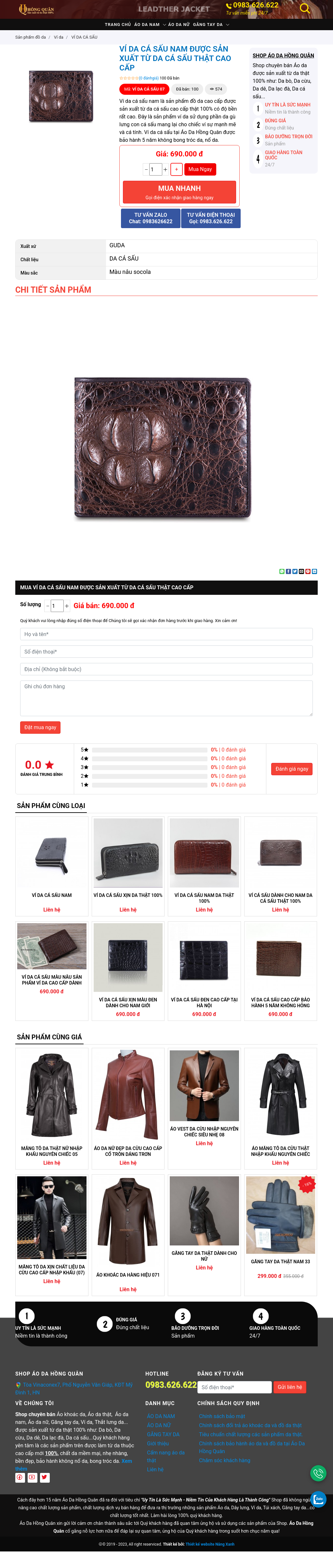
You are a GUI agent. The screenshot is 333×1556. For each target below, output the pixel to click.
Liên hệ (155, 1474)
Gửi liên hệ (290, 1392)
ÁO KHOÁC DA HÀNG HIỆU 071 (128, 1279)
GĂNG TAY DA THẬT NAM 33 (280, 1266)
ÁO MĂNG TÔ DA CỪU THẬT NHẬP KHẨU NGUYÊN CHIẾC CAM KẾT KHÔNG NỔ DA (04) (280, 1155)
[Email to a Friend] (301, 576)
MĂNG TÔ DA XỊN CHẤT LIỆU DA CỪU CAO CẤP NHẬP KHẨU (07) (52, 1274)
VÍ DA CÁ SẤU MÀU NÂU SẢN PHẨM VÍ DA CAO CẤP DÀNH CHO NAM (52, 984)
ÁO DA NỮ (185, 27)
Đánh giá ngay (291, 773)
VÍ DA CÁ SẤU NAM (52, 899)
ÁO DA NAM (141, 27)
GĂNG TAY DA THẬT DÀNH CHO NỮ (204, 1260)
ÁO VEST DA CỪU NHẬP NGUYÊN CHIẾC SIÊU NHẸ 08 (204, 1136)
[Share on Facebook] (288, 576)
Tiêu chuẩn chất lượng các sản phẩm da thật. (251, 1439)
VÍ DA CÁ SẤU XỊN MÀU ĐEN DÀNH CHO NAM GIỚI (128, 1007)
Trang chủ (101, 27)
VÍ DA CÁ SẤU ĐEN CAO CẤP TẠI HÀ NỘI (204, 1007)
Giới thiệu (158, 1448)
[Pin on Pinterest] (308, 576)
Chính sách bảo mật (222, 1421)
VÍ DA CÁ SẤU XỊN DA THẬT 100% (128, 899)
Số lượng (30, 609)
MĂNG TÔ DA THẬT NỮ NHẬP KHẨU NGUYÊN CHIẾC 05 (51, 1155)
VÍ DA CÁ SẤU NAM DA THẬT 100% (204, 902)
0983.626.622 (255, 5)
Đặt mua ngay (40, 732)
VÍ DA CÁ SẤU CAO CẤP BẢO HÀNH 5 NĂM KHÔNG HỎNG (280, 1007)
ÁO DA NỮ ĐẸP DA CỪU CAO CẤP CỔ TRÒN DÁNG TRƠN (128, 1155)
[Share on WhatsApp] (282, 576)
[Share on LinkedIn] (314, 576)
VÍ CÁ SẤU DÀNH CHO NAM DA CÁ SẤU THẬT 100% (281, 902)
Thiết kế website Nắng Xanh (210, 1549)
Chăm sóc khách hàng (224, 1465)
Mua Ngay (200, 174)
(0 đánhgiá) (149, 82)
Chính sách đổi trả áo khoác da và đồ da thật (250, 1430)
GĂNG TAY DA (225, 27)
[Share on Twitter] (295, 576)
